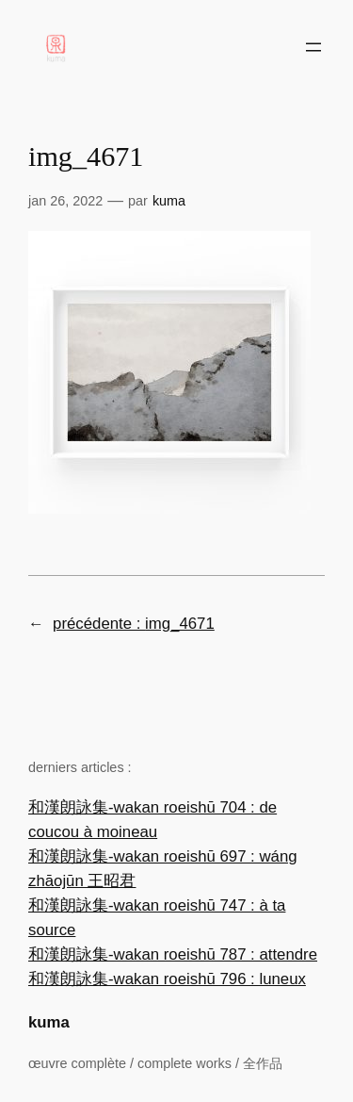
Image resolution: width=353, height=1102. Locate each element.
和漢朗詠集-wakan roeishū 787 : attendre (172, 954)
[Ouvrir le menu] (313, 47)
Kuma (168, 200)
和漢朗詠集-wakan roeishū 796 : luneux (167, 979)
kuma (49, 1022)
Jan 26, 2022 (65, 200)
